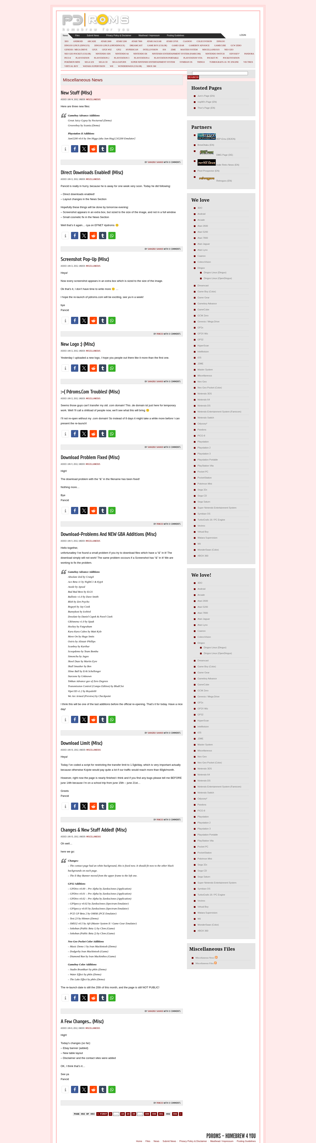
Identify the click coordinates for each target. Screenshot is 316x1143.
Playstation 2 (101, 58)
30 (133, 1114)
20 (128, 1114)
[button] (65, 148)
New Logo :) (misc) (78, 344)
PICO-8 (67, 58)
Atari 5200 (121, 41)
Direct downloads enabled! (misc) (92, 172)
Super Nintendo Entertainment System (153, 62)
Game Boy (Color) (157, 45)
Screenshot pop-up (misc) (85, 259)
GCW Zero (236, 45)
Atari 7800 (136, 41)
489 (147, 1114)
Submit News (93, 35)
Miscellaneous (211, 49)
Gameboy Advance (199, 45)
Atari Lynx (172, 41)
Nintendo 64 (122, 54)
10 (122, 1114)
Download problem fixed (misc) (90, 457)
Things (201, 62)
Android (78, 41)
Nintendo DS (140, 54)
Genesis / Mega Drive (75, 49)
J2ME (173, 49)
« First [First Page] (102, 1114)
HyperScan (132, 49)
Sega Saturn (119, 62)
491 (161, 1114)
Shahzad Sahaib (155, 162)
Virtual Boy (71, 66)
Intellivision (150, 49)
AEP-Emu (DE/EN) (216, 139)
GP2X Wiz (107, 49)
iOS (164, 49)
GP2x (94, 49)
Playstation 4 (141, 58)
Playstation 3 (121, 58)
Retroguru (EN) (215, 181)
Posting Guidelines (175, 35)
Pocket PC (212, 58)
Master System (189, 49)
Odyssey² (234, 54)
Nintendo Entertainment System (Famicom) (176, 54)
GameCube (220, 45)
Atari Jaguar (154, 41)
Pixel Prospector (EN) (209, 171)
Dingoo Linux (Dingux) (77, 45)
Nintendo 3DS (103, 54)
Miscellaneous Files (204, 963)
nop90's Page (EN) (207, 102)
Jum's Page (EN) (206, 96)
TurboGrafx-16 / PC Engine (224, 62)
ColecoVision (204, 41)
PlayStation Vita (192, 58)
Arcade (92, 41)
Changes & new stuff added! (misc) (94, 830)
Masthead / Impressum (149, 35)
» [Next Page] (180, 1114)
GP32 (118, 49)
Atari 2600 (106, 41)
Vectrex (248, 62)
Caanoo (187, 41)
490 (154, 1114)
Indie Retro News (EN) (218, 165)
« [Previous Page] (110, 1114)
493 (175, 1114)
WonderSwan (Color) (130, 66)
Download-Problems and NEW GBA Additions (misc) (108, 534)
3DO (66, 41)
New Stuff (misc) (76, 93)
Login (243, 35)
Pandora (249, 54)
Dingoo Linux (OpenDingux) (109, 45)
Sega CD (103, 62)
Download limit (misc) (81, 743)
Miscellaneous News (204, 957)
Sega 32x (89, 62)
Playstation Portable (166, 58)
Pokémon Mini (72, 62)
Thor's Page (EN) (206, 108)
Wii (111, 66)
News (65, 35)
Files (77, 35)
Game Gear (178, 45)
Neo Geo (228, 49)
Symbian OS (186, 62)
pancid (160, 334)
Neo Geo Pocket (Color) (77, 54)
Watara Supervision (94, 66)
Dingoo (221, 41)
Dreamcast (136, 45)
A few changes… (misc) (82, 1021)
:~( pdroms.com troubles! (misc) (90, 392)
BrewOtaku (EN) (206, 145)
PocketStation (231, 58)
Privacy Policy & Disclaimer (118, 35)
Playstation (82, 58)
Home (139, 1141)
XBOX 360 (151, 66)
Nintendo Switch (215, 54)
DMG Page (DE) (215, 155)
